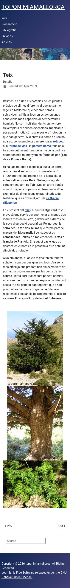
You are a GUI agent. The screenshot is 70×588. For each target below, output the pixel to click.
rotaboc (58, 141)
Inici (4, 18)
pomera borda (41, 146)
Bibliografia (8, 30)
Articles (6, 42)
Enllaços (7, 36)
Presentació (9, 24)
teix (27, 210)
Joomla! (6, 572)
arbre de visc (18, 146)
